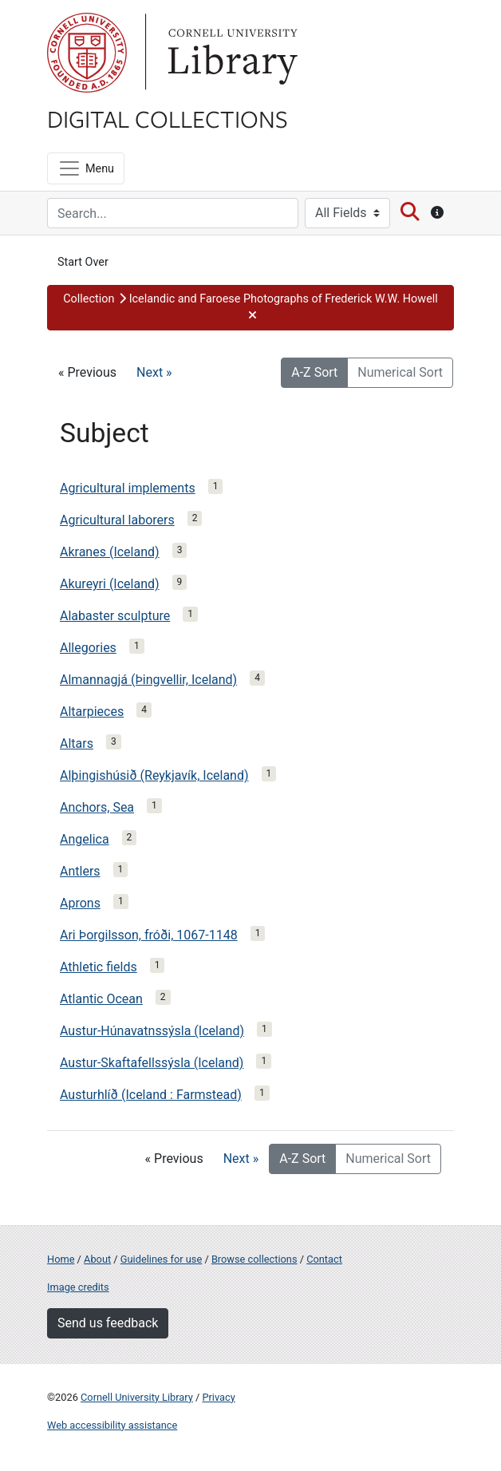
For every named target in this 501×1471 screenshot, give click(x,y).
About (97, 1259)
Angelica (84, 839)
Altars (76, 743)
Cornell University (87, 53)
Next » (154, 372)
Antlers (80, 871)
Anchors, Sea (97, 807)
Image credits (78, 1287)
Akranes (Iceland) (110, 552)
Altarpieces (92, 711)
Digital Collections (167, 118)
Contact (324, 1259)
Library (230, 53)
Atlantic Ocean (101, 998)
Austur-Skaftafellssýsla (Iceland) (151, 1062)
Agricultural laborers (117, 520)
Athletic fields (98, 967)
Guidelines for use (161, 1259)
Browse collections (254, 1259)
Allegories (88, 647)
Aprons (80, 903)
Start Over (82, 262)
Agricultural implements (127, 488)
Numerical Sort (400, 372)
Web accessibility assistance (112, 1425)
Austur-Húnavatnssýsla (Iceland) (152, 1030)
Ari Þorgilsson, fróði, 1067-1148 (149, 935)
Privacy (218, 1397)
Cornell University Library (137, 1397)
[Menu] (85, 168)
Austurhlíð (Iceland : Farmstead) (151, 1094)
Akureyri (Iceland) (110, 583)
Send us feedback (107, 1323)
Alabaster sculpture (115, 615)
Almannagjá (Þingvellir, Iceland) (148, 679)
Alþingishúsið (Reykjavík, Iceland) (154, 775)
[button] (250, 307)
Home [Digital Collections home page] (60, 1259)
